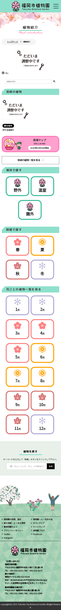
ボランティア (39, 523)
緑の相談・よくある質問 (14, 523)
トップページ (12, 41)
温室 (42, 190)
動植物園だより (10, 526)
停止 (6, 73)
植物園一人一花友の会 (43, 519)
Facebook (37, 534)
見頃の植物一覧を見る (28, 160)
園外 (30, 214)
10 (42, 404)
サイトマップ (39, 526)
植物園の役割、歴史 (12, 519)
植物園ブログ (39, 530)
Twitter (7, 534)
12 (42, 428)
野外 (17, 190)
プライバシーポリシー (13, 530)
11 (17, 428)
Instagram (8, 537)
